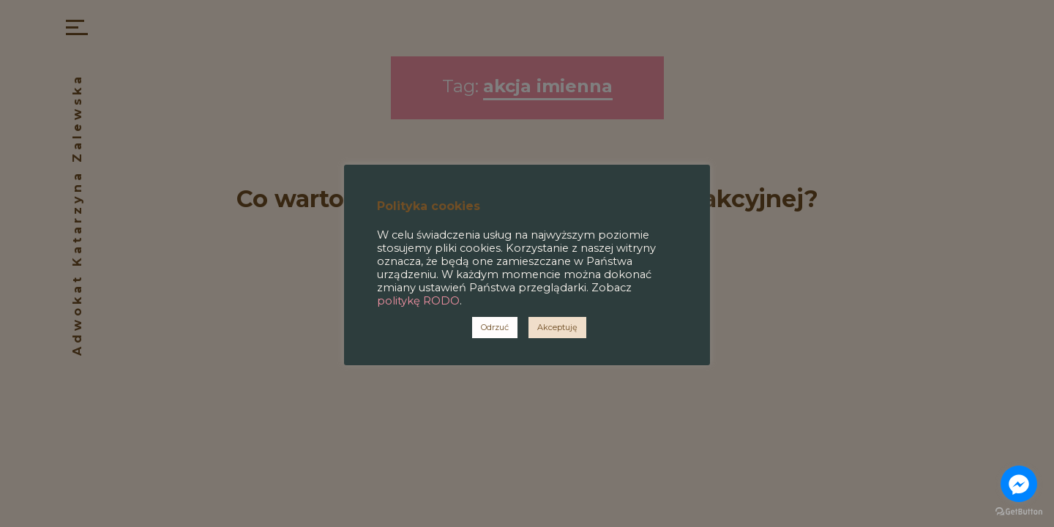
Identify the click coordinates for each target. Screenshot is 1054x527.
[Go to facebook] (1019, 484)
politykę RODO (418, 300)
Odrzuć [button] (495, 327)
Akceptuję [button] (557, 327)
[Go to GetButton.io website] (1018, 512)
